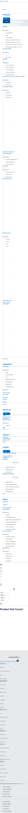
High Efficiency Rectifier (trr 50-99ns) (13, 42)
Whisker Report (9, 472)
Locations (5, 504)
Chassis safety (8, 384)
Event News (8, 558)
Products (6, 15)
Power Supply (6, 392)
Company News (9, 556)
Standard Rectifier (9, 37)
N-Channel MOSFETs (9, 67)
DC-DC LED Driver (9, 176)
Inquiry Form (6, 440)
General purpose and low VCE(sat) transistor (14, 76)
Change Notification (8, 456)
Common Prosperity (10, 526)
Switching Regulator (9, 164)
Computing (5, 394)
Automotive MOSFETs (10, 65)
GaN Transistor (6, 302)
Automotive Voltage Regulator (11, 159)
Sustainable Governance (11, 517)
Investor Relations (7, 531)
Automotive (6, 366)
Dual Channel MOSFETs (10, 72)
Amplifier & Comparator (9, 151)
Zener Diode (8, 92)
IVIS (6, 377)
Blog (4, 427)
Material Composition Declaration (12, 486)
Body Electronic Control (10, 379)
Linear (7, 246)
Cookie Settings (6, 786)
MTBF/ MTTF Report (10, 467)
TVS (6, 54)
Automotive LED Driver (10, 172)
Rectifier (5, 26)
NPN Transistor (8, 82)
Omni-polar (8, 239)
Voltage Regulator (7, 153)
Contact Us (5, 437)
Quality (6, 447)
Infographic (6, 418)
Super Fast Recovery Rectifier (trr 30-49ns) (14, 44)
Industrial (5, 390)
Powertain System (9, 374)
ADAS (7, 372)
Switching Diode (9, 95)
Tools (4, 415)
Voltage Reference (7, 178)
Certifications (6, 457)
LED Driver (5, 166)
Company (5, 501)
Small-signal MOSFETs (10, 74)
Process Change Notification (11, 484)
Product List (8, 425)
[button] (15, 30)
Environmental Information (9, 453)
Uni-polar (7, 241)
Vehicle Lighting (9, 382)
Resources (7, 410)
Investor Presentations (10, 541)
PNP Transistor (8, 84)
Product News (8, 553)
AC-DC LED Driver (9, 174)
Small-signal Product (8, 86)
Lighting (5, 399)
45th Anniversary (7, 507)
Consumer (5, 397)
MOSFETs (5, 59)
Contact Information (10, 546)
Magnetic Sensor (7, 233)
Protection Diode (7, 48)
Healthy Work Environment (11, 522)
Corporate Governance (10, 536)
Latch (7, 243)
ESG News (8, 515)
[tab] (6, 21)
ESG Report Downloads (10, 529)
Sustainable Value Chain (10, 524)
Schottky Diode (9, 97)
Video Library (8, 561)
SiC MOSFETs (6, 304)
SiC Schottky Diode (7, 300)
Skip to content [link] (4, 1)
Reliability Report (9, 469)
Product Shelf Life (9, 482)
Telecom (5, 402)
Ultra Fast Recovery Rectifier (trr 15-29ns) (14, 47)
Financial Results (9, 539)
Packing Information (10, 489)
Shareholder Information (11, 543)
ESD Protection (8, 57)
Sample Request (7, 438)
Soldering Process (9, 491)
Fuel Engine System (9, 386)
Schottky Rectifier (9, 32)
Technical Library (7, 417)
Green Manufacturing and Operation (13, 519)
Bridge (7, 35)
